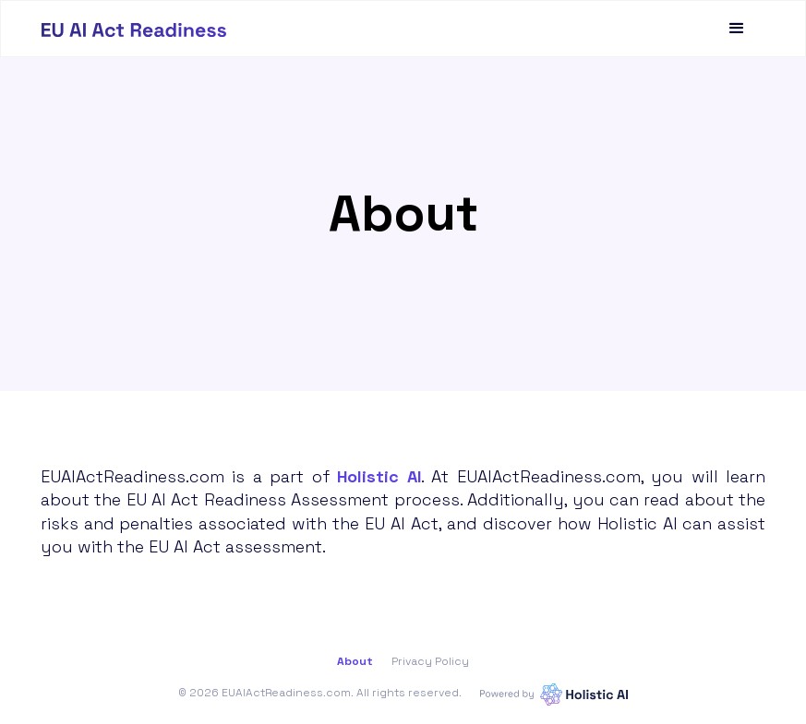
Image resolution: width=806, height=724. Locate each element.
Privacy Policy (430, 661)
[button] (736, 28)
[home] (134, 29)
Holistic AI (379, 476)
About (355, 661)
